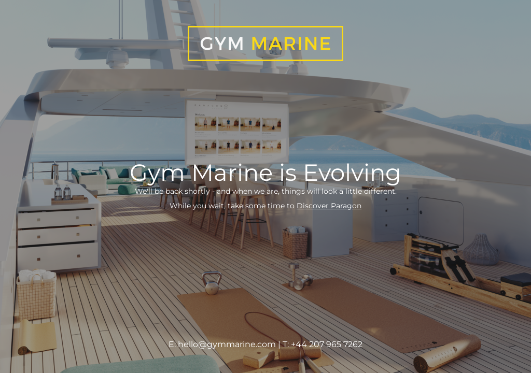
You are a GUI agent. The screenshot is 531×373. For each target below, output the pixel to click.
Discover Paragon (329, 205)
